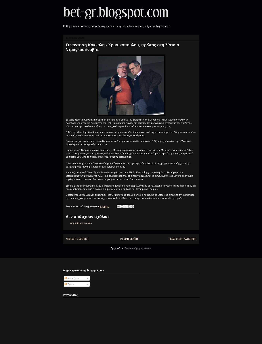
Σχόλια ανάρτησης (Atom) (138, 248)
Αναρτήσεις (72, 278)
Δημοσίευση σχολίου (81, 223)
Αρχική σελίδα (129, 238)
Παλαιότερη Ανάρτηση (182, 238)
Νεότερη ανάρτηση (77, 238)
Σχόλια (69, 284)
